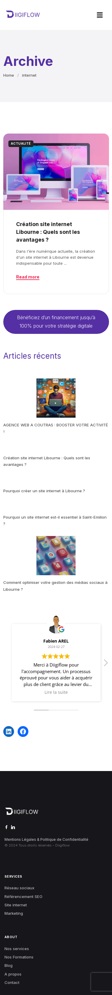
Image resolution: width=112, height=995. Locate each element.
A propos (13, 974)
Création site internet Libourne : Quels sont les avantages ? (48, 232)
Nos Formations (18, 957)
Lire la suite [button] (56, 692)
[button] (100, 15)
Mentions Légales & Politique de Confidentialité (46, 839)
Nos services (16, 948)
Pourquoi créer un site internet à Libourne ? (44, 490)
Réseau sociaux (19, 887)
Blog (8, 965)
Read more (27, 276)
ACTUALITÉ (21, 144)
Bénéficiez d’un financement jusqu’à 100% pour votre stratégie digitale (56, 321)
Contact (11, 982)
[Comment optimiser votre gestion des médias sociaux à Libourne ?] (56, 555)
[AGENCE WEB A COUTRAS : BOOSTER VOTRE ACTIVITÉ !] (56, 398)
